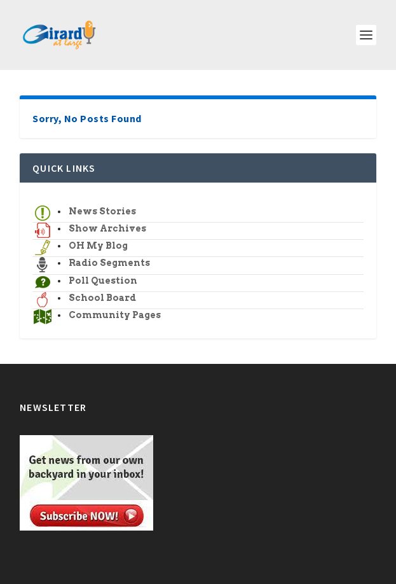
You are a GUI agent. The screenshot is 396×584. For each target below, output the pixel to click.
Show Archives (107, 228)
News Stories (102, 211)
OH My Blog (98, 245)
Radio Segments (109, 263)
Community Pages (115, 315)
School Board (102, 298)
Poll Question (103, 280)
